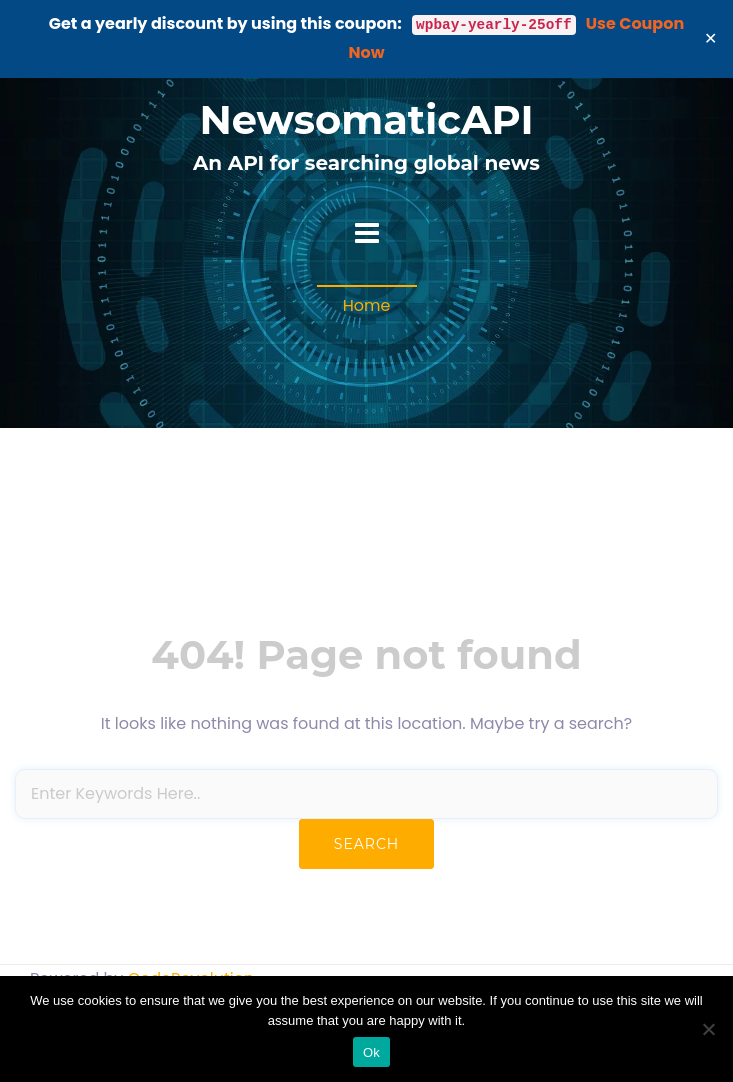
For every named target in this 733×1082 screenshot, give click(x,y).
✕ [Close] (711, 38)
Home (367, 305)
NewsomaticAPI (366, 119)
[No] (708, 1029)
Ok (371, 1052)
